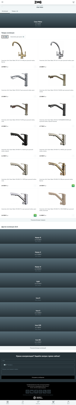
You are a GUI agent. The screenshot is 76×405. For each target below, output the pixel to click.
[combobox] (4, 364)
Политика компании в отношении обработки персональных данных (38, 395)
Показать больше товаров (38, 220)
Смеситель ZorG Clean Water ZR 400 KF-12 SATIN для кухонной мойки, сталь (18, 180)
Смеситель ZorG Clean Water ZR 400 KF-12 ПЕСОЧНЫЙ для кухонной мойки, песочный (56, 209)
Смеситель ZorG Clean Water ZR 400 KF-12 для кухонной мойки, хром (18, 209)
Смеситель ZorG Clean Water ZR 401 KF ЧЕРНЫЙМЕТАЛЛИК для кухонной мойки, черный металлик (55, 120)
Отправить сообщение (38, 377)
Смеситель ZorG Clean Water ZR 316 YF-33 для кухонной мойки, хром (56, 60)
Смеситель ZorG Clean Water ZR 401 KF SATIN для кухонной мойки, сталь (18, 120)
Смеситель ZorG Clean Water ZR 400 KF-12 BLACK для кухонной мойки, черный (17, 150)
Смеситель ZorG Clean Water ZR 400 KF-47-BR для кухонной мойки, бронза (56, 180)
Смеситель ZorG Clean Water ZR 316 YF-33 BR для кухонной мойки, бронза (18, 61)
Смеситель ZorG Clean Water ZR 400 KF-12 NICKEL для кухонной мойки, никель (55, 150)
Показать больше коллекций (38, 348)
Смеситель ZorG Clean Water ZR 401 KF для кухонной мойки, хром (17, 90)
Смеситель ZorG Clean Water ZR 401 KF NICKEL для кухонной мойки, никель (56, 90)
